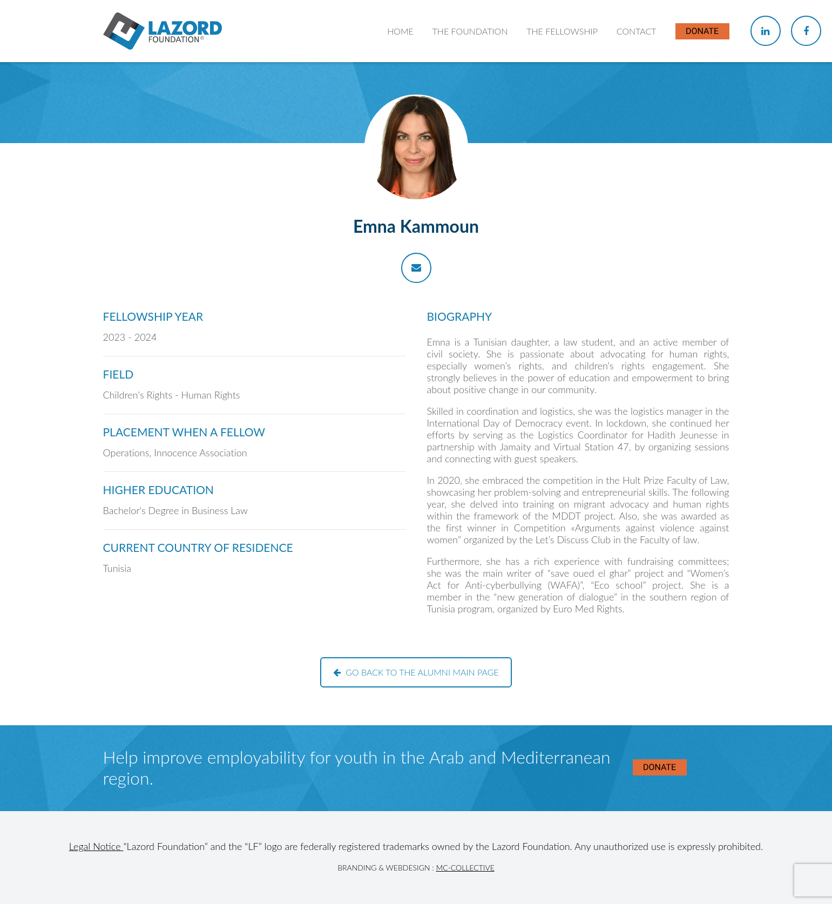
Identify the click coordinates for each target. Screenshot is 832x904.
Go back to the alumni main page (416, 672)
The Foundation (470, 31)
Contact (637, 31)
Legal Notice (96, 846)
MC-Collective (465, 867)
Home (400, 31)
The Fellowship (562, 31)
